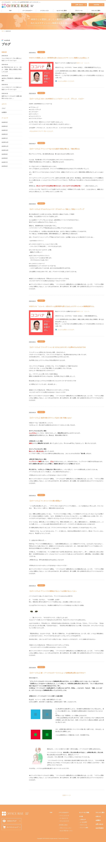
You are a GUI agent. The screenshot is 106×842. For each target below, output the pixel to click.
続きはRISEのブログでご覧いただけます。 (42, 131)
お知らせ (98, 816)
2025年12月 (5, 142)
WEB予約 (96, 4)
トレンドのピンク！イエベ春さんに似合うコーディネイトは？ (12, 88)
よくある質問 (83, 822)
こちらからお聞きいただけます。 (66, 81)
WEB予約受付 (100, 828)
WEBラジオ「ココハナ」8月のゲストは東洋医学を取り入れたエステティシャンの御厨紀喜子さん (61, 306)
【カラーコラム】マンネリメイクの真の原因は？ (45, 501)
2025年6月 (5, 166)
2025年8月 (5, 158)
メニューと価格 (84, 827)
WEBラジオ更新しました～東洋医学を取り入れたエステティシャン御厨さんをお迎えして (59, 58)
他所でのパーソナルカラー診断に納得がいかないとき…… (12, 97)
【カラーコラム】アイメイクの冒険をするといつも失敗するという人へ (53, 591)
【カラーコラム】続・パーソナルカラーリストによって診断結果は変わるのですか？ (57, 673)
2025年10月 (5, 150)
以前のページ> (67, 795)
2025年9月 (5, 154)
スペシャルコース (64, 821)
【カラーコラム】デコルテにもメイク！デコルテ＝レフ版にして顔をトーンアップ (56, 209)
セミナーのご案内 (62, 10)
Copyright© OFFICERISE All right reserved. (47, 838)
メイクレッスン (44, 10)
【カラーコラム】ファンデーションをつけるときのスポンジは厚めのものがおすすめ (57, 347)
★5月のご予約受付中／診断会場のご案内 (12, 79)
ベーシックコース (64, 815)
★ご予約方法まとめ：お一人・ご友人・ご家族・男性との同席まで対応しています (12, 69)
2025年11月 (5, 146)
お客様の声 (83, 819)
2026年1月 (5, 138)
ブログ (3, 108)
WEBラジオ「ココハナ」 (83, 63)
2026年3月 (5, 130)
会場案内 (4, 112)
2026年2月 (5, 134)
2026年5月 (5, 122)
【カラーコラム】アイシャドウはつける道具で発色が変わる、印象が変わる (54, 149)
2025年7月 (5, 162)
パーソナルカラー (27, 10)
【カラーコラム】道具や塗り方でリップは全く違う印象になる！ (50, 418)
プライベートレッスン (65, 828)
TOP (10, 10)
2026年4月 (5, 126)
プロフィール (78, 10)
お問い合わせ (79, 4)
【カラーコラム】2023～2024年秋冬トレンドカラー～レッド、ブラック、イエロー (56, 99)
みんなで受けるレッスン (66, 830)
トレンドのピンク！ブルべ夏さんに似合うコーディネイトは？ (12, 59)
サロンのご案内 (96, 10)
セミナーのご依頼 (84, 812)
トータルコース (64, 818)
